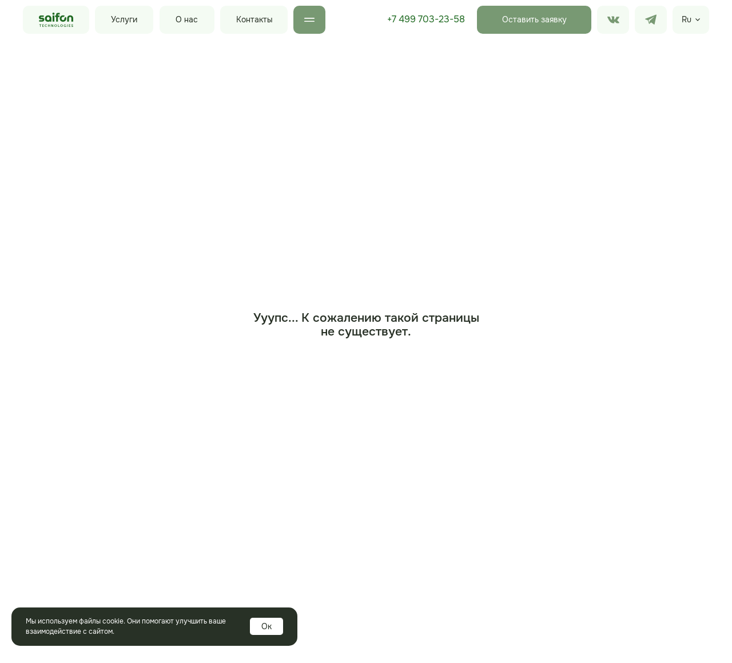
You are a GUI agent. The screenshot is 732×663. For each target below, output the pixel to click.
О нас (187, 19)
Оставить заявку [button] (534, 19)
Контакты (254, 19)
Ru (686, 19)
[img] (651, 20)
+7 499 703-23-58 (426, 19)
